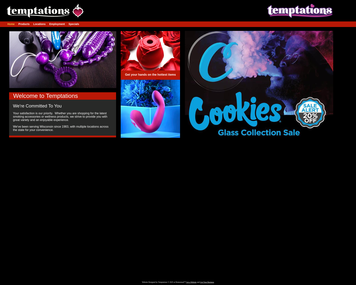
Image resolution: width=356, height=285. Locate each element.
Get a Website (191, 282)
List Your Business (207, 282)
